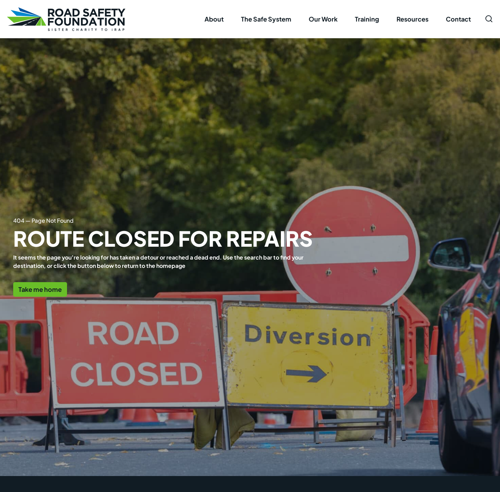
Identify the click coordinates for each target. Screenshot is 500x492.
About (214, 19)
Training (367, 19)
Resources (412, 19)
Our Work (323, 19)
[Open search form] (489, 19)
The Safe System (266, 19)
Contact (458, 19)
